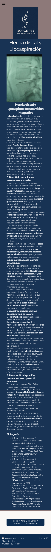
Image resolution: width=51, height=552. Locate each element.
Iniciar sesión (43, 538)
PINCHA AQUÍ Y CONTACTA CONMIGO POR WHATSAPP (25, 522)
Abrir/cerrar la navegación (25, 4)
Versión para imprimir (13, 538)
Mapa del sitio (8, 541)
